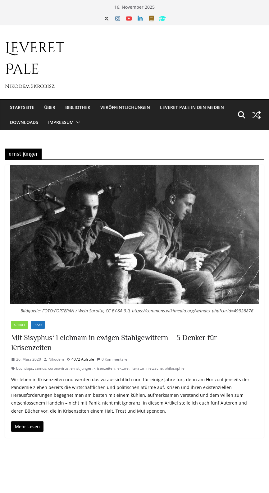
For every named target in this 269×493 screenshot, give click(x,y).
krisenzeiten (104, 368)
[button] (77, 122)
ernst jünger (81, 368)
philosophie (175, 368)
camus (40, 368)
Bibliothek (77, 107)
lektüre (122, 368)
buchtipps (24, 368)
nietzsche (154, 368)
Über (49, 107)
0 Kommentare (112, 359)
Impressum (61, 122)
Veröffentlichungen (125, 107)
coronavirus (58, 368)
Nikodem (56, 359)
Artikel (19, 325)
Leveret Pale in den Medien (192, 107)
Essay (38, 325)
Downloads (24, 122)
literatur (137, 368)
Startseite (22, 107)
